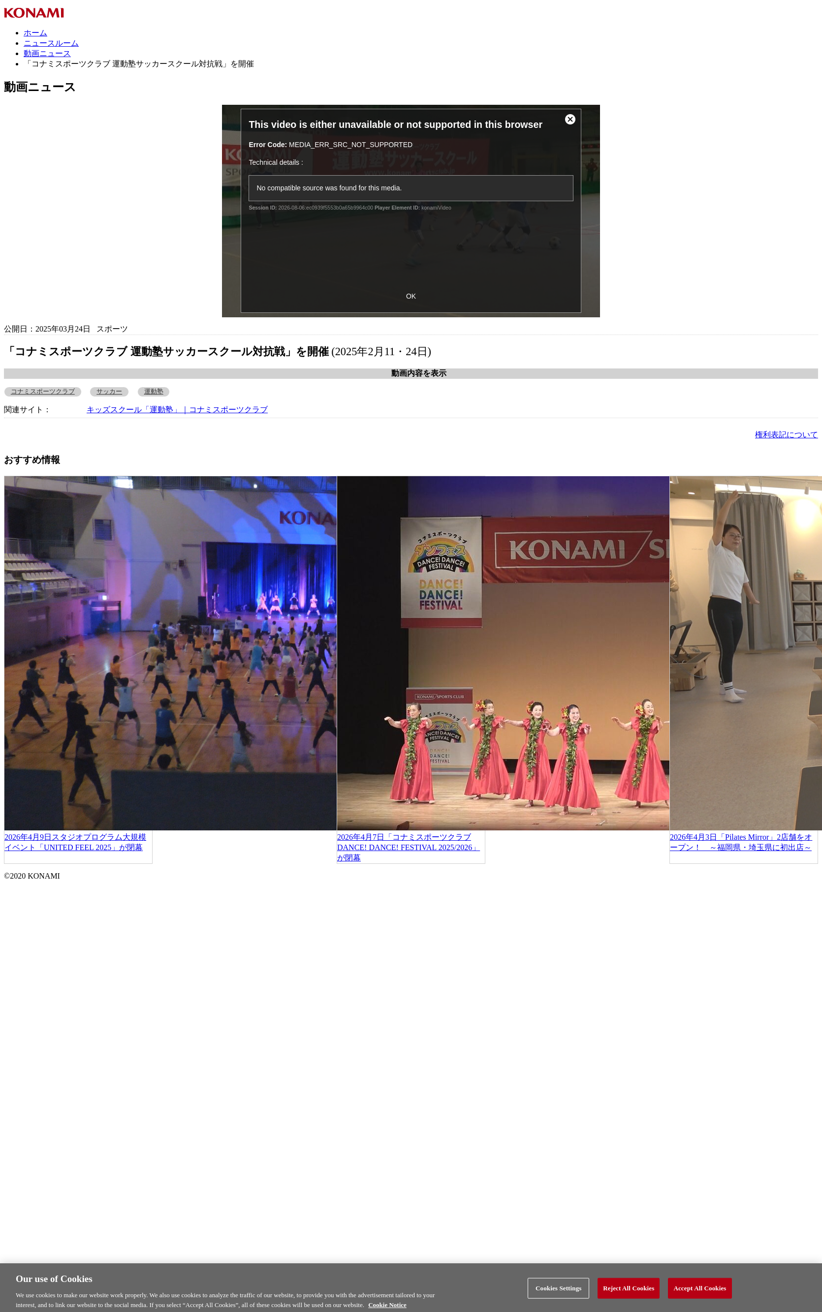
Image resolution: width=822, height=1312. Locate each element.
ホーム (35, 33)
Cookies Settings (558, 1290)
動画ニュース (47, 53)
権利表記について (786, 434)
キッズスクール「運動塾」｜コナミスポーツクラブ (177, 409)
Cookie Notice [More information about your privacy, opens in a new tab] (387, 1307)
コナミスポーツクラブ (43, 391)
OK (411, 296)
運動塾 (153, 391)
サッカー (109, 391)
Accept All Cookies (699, 1290)
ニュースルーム (51, 43)
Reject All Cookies (628, 1290)
